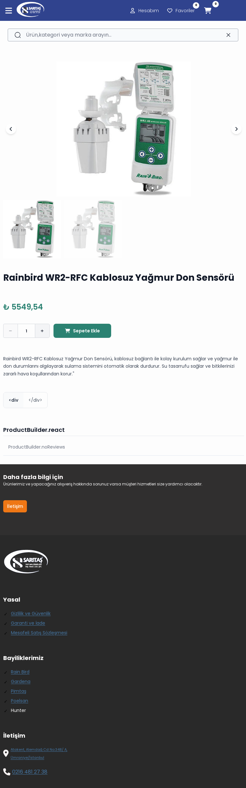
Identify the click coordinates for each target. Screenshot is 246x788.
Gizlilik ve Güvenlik (31, 613)
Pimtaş (18, 691)
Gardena (20, 681)
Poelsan (19, 701)
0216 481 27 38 (29, 771)
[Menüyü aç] (8, 10)
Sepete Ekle (82, 331)
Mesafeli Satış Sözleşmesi (39, 633)
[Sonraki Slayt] (236, 129)
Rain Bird (20, 672)
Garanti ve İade (28, 623)
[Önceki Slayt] (11, 129)
